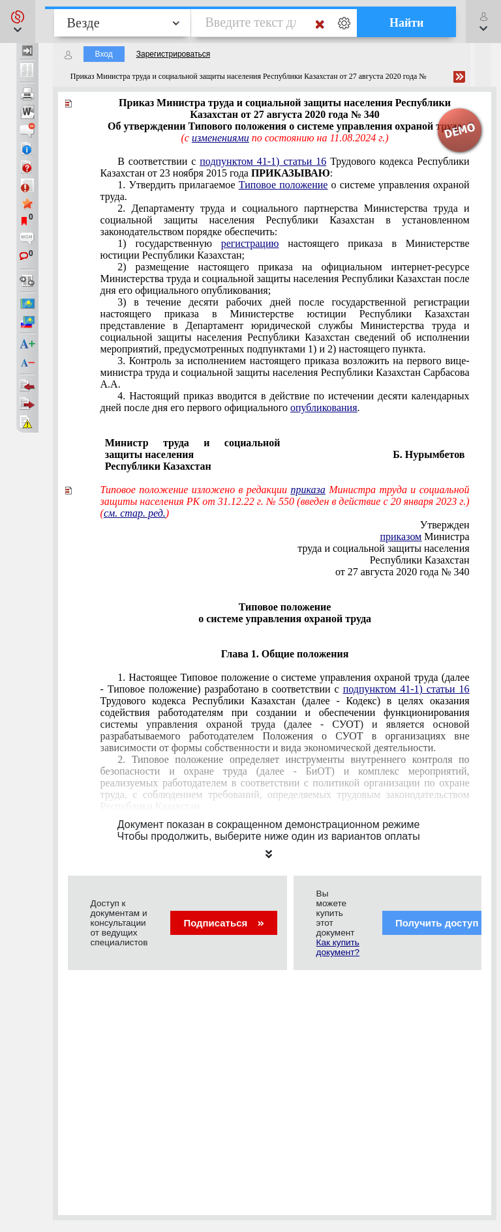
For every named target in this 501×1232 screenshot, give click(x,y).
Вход (104, 54)
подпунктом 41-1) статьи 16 (263, 161)
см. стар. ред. (135, 513)
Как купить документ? (337, 947)
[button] (17, 21)
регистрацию (250, 243)
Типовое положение (283, 184)
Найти (406, 22)
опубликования (323, 407)
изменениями (220, 137)
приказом (400, 536)
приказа (307, 489)
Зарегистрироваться (173, 54)
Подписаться (223, 922)
